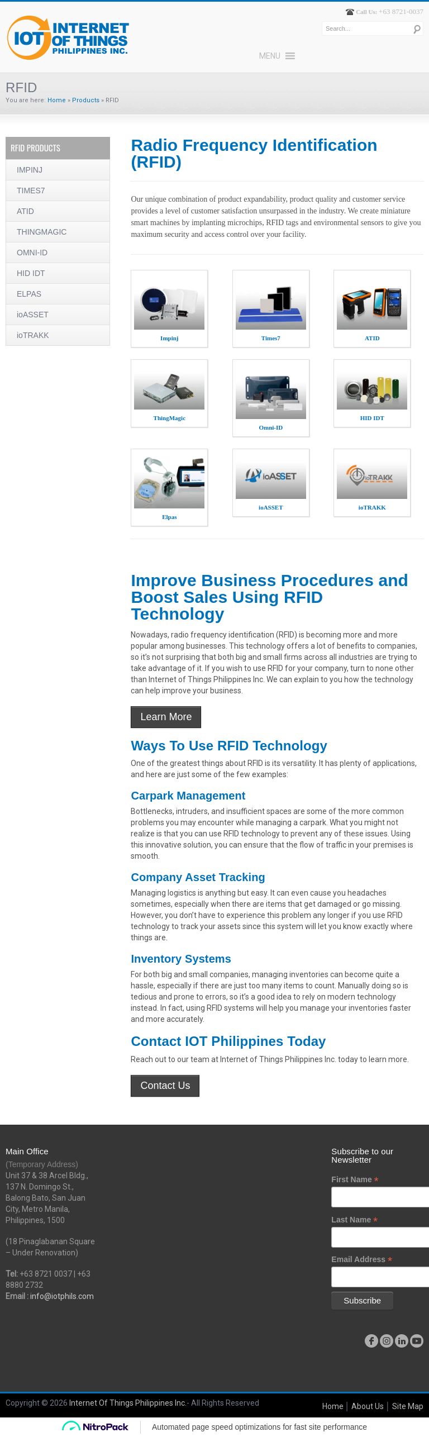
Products (85, 100)
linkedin (401, 1341)
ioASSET (33, 314)
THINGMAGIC (41, 231)
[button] (269, 56)
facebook (371, 1341)
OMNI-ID (32, 252)
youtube (416, 1341)
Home (56, 100)
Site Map (407, 1406)
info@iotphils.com (62, 1296)
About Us (367, 1406)
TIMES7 (31, 190)
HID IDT (31, 273)
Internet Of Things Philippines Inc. (128, 1402)
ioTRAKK (33, 335)
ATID (25, 211)
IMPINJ (29, 169)
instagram (386, 1341)
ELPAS (29, 293)
